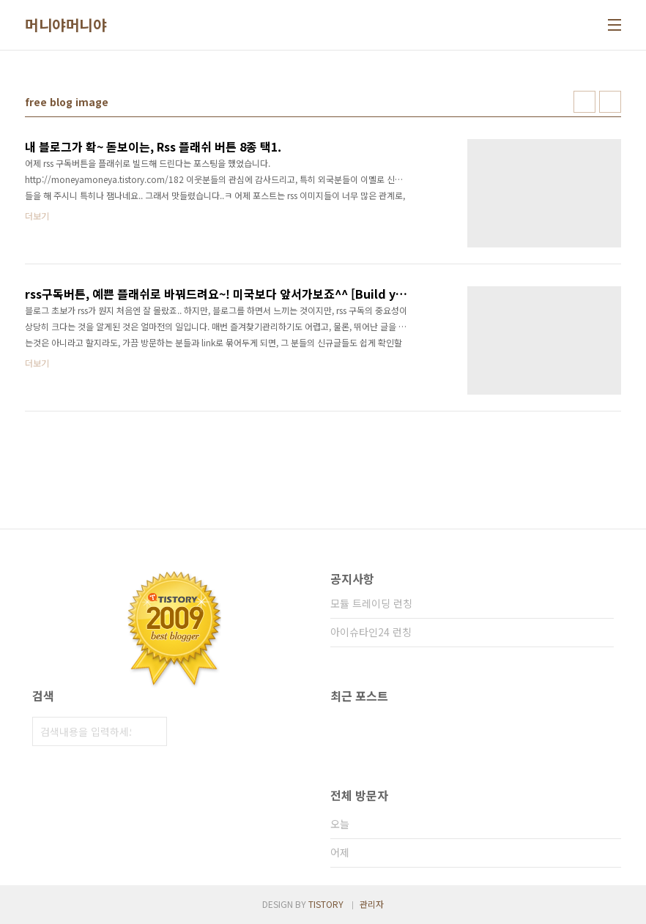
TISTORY (326, 904)
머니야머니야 (65, 25)
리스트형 (610, 102)
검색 (152, 731)
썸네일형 (584, 102)
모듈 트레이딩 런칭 (371, 603)
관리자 (372, 904)
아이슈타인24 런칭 (371, 632)
